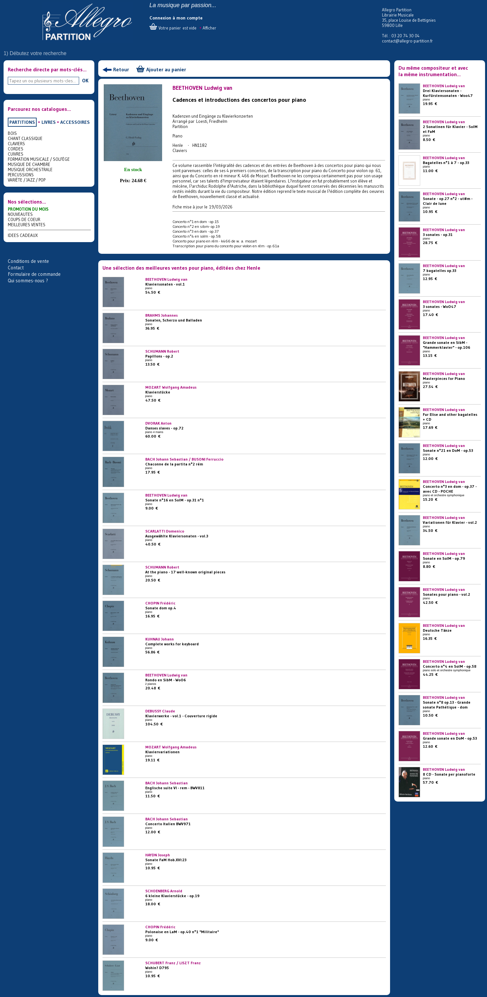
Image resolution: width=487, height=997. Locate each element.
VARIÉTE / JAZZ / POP (26, 179)
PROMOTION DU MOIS (28, 209)
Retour (121, 69)
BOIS (12, 133)
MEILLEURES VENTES (26, 224)
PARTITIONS (22, 122)
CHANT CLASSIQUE (25, 138)
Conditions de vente (28, 261)
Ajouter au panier (166, 69)
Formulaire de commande (34, 274)
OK (85, 80)
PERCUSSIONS (21, 174)
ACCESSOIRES (75, 122)
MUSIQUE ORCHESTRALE (30, 169)
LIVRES (49, 122)
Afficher (209, 27)
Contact (16, 267)
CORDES (15, 148)
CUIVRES (15, 154)
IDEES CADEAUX (23, 235)
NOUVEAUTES (20, 214)
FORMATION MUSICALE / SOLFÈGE (39, 159)
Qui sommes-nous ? (28, 280)
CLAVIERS (16, 143)
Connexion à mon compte (176, 18)
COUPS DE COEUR (24, 219)
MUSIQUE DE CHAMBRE (29, 164)
